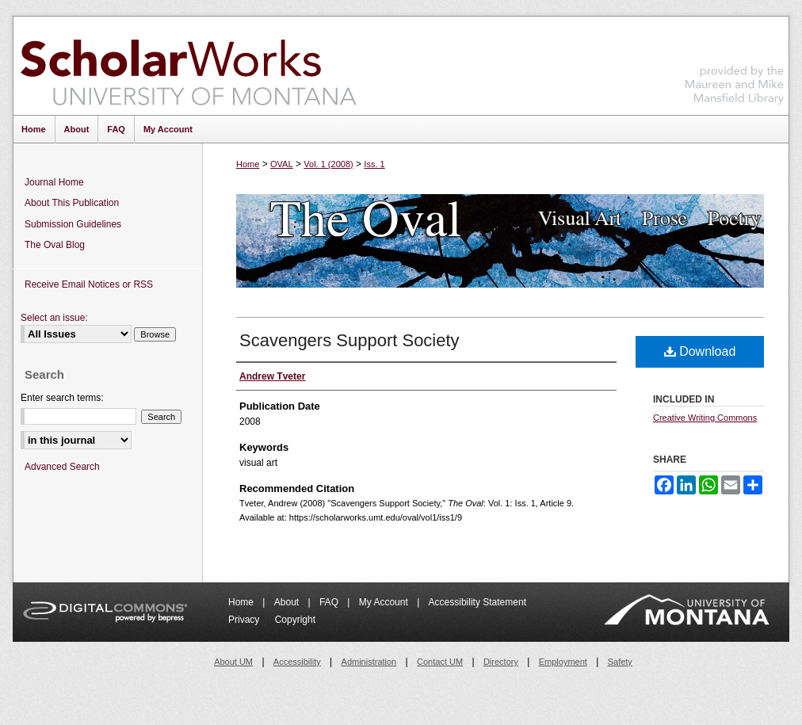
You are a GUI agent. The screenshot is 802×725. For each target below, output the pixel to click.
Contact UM (440, 661)
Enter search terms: (62, 397)
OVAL (281, 164)
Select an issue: (54, 317)
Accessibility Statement (477, 602)
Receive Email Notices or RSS (89, 284)
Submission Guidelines (73, 224)
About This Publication (72, 202)
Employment (563, 661)
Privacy (245, 619)
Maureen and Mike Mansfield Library (735, 63)
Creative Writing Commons (705, 417)
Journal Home (54, 182)
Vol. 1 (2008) (328, 164)
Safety (620, 661)
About (288, 602)
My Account (385, 602)
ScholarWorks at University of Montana (188, 66)
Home (247, 164)
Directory (500, 661)
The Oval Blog (55, 244)
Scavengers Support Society (349, 340)
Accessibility (297, 661)
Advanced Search (62, 466)
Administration (369, 661)
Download (700, 351)
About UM (233, 661)
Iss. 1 (374, 164)
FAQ (330, 602)
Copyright (295, 619)
